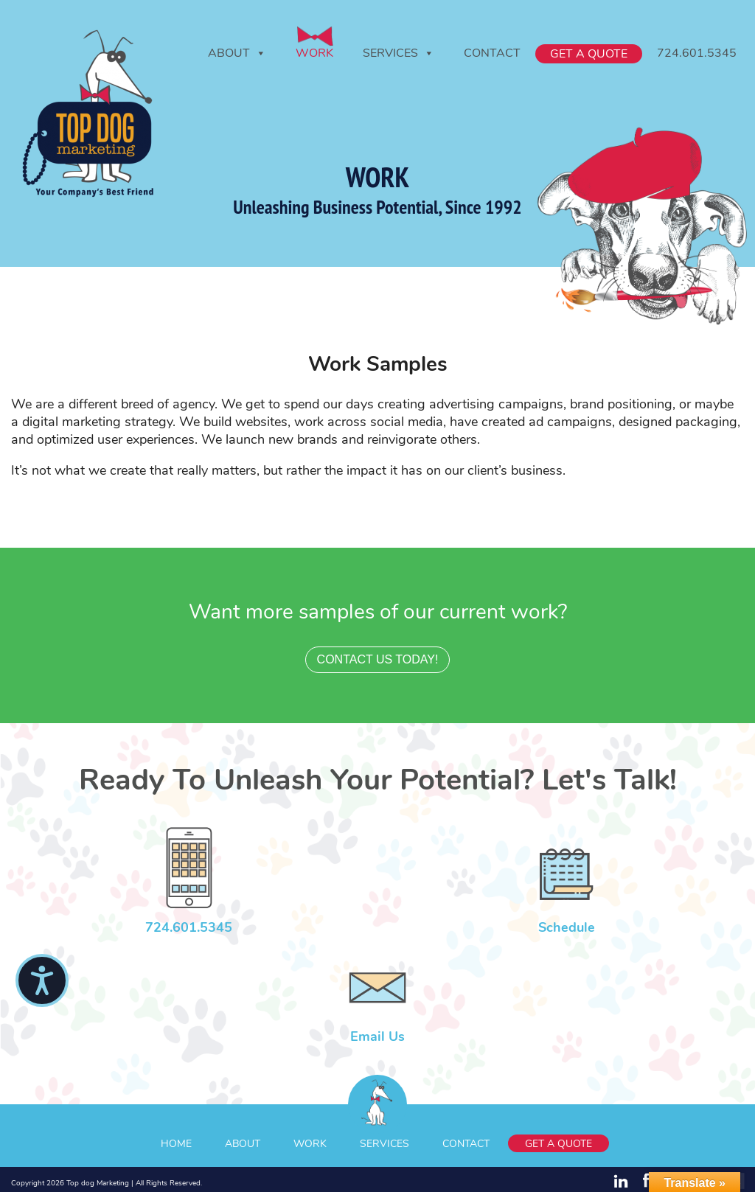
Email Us (377, 1036)
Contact (492, 53)
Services (398, 53)
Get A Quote (588, 54)
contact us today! (378, 659)
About (237, 53)
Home (176, 1144)
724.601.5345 (697, 53)
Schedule (566, 927)
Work (314, 53)
